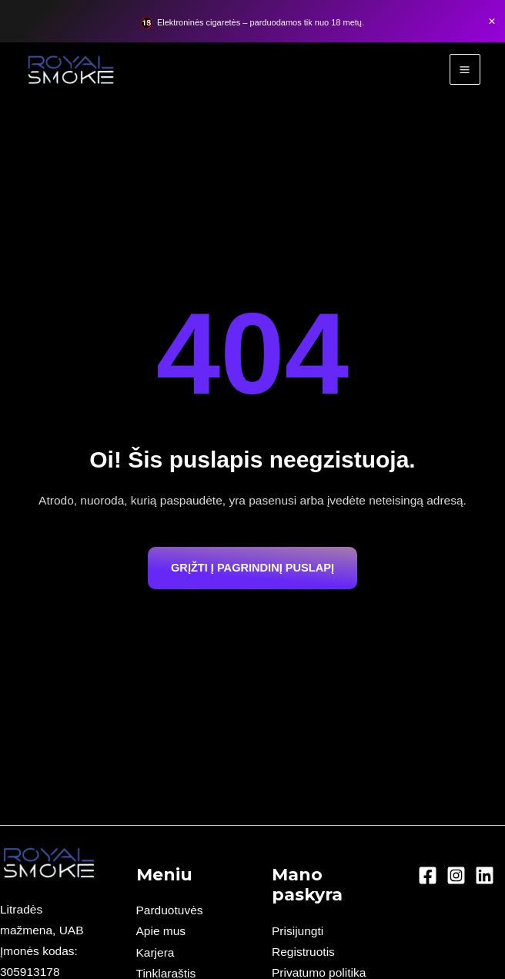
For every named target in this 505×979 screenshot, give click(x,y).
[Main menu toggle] (465, 69)
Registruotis (303, 951)
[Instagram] (456, 875)
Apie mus (161, 930)
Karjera (155, 952)
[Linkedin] (484, 875)
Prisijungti (297, 930)
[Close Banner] (492, 21)
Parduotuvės (169, 910)
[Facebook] (427, 875)
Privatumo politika (319, 972)
